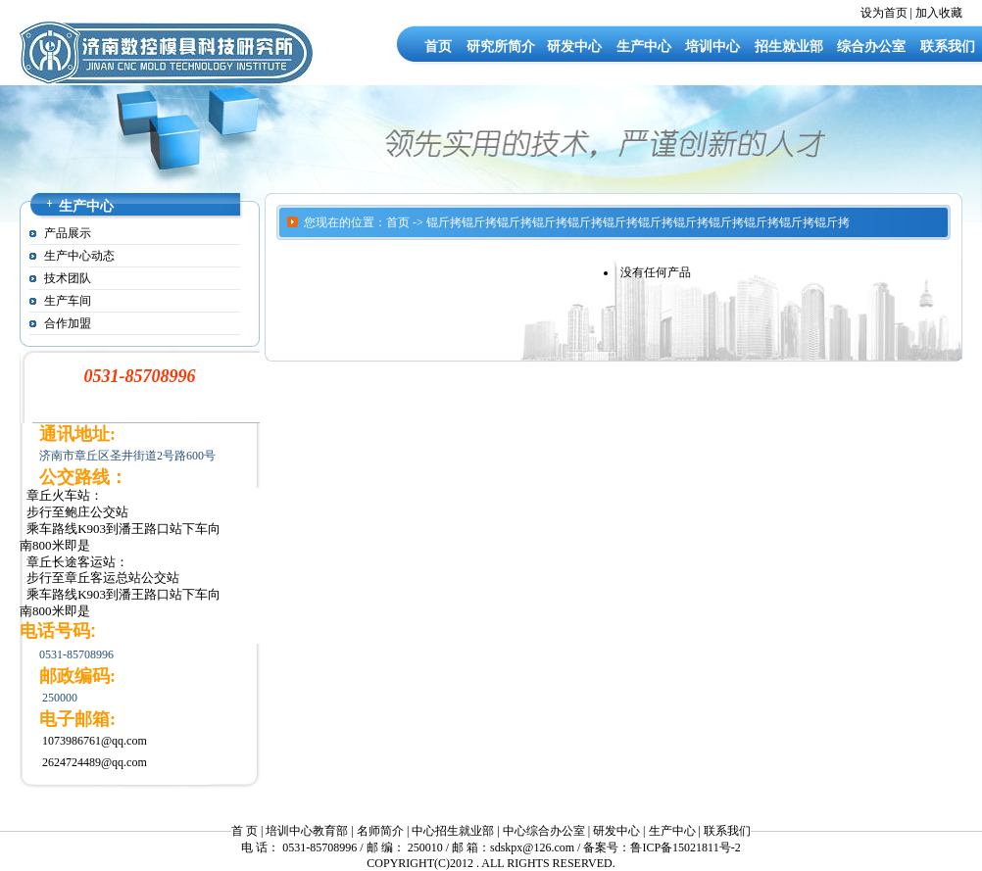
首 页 (244, 831)
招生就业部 (789, 46)
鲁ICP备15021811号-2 (685, 847)
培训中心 (712, 46)
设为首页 (884, 13)
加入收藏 (938, 13)
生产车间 (67, 301)
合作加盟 (67, 323)
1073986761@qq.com (94, 741)
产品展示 (67, 233)
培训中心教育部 (307, 831)
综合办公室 (871, 46)
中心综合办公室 (544, 831)
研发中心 (574, 46)
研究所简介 (500, 46)
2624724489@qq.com (94, 762)
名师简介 (380, 831)
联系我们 (947, 46)
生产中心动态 (79, 256)
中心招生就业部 (453, 831)
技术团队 (67, 278)
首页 (438, 46)
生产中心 (643, 46)
